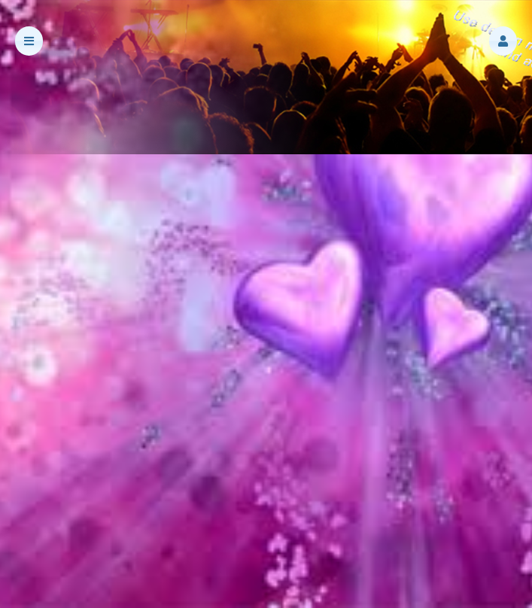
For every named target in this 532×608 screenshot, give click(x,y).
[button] (503, 41)
